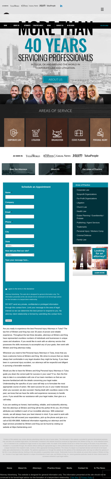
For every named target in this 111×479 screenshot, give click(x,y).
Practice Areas (38, 25)
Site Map (74, 478)
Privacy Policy (87, 478)
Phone (9, 222)
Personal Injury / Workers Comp (90, 231)
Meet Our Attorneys (18, 169)
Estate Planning (79, 139)
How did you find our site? (17, 251)
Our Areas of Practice (92, 169)
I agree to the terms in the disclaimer (20, 289)
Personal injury (100, 139)
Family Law (81, 240)
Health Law (81, 211)
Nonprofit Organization (57, 138)
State (7, 242)
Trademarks (82, 227)
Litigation (36, 139)
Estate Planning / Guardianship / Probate (90, 217)
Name (8, 192)
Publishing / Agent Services (88, 223)
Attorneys (27, 25)
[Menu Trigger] (102, 9)
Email (8, 212)
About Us (16, 25)
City (7, 232)
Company (9, 202)
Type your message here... (17, 260)
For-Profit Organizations (87, 199)
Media (49, 25)
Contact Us (59, 25)
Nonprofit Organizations (87, 194)
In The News (70, 25)
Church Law (82, 207)
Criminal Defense (84, 235)
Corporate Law (14, 139)
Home (5, 25)
